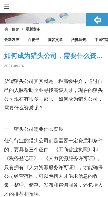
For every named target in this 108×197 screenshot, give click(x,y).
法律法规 (78, 40)
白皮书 (33, 40)
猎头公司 (88, 99)
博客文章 (55, 40)
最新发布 (11, 40)
